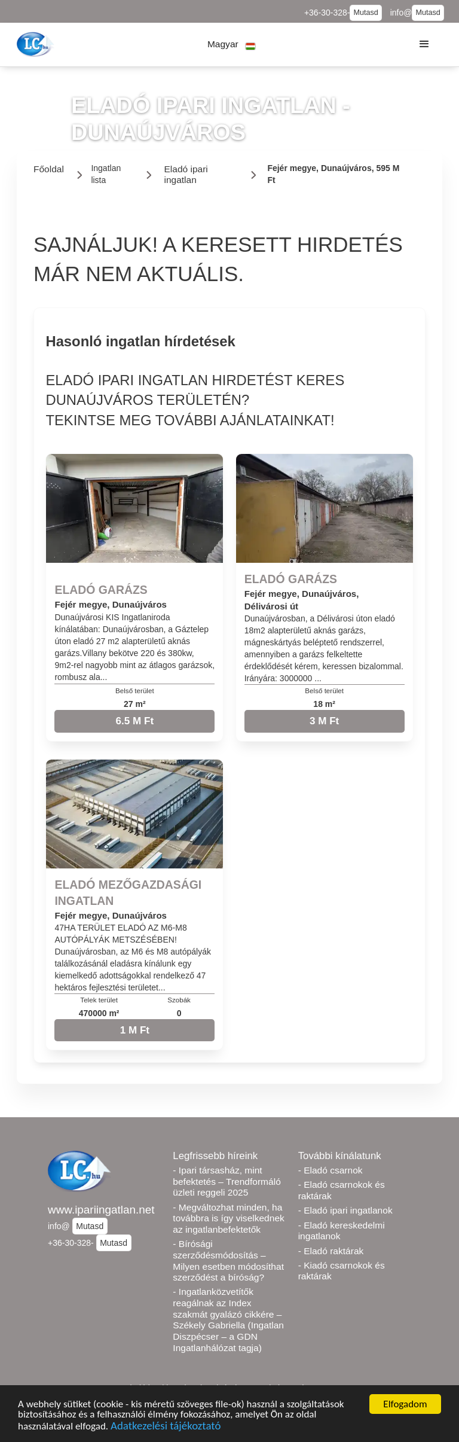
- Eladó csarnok (330, 1170)
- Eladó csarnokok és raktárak (341, 1190)
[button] (231, 45)
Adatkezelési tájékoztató (166, 1427)
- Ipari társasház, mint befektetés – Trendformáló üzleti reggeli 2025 (226, 1181)
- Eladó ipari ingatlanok (345, 1210)
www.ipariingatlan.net (101, 1209)
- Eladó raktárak (331, 1251)
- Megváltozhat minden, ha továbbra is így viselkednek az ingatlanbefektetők (228, 1218)
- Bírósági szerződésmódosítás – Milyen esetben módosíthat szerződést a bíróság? (228, 1260)
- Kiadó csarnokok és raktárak (341, 1271)
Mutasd (365, 12)
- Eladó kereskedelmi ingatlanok (341, 1231)
